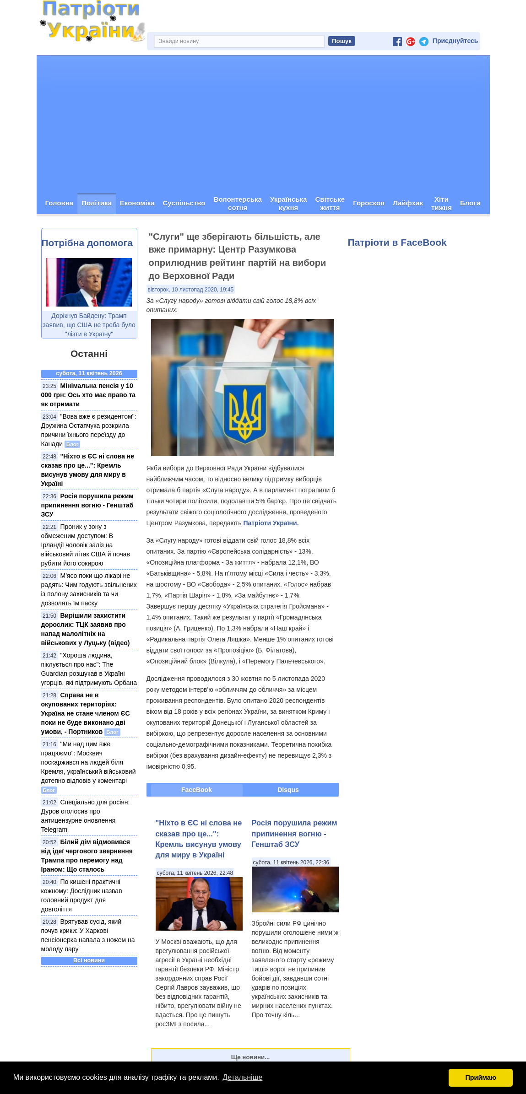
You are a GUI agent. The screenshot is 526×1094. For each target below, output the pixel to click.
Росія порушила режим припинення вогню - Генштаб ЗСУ (87, 505)
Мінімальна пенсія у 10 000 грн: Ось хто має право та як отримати (88, 395)
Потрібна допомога (87, 242)
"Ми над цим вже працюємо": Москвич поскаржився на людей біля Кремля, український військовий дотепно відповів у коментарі (88, 762)
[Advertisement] (263, 124)
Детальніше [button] (242, 1077)
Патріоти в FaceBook (397, 242)
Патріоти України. (270, 523)
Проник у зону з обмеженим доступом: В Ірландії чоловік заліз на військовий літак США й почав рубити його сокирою (85, 545)
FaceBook (196, 789)
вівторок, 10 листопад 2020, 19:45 (191, 289)
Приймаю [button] (480, 1077)
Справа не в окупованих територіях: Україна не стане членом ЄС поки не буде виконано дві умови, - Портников (85, 713)
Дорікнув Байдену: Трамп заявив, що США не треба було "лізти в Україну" (89, 325)
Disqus (288, 789)
